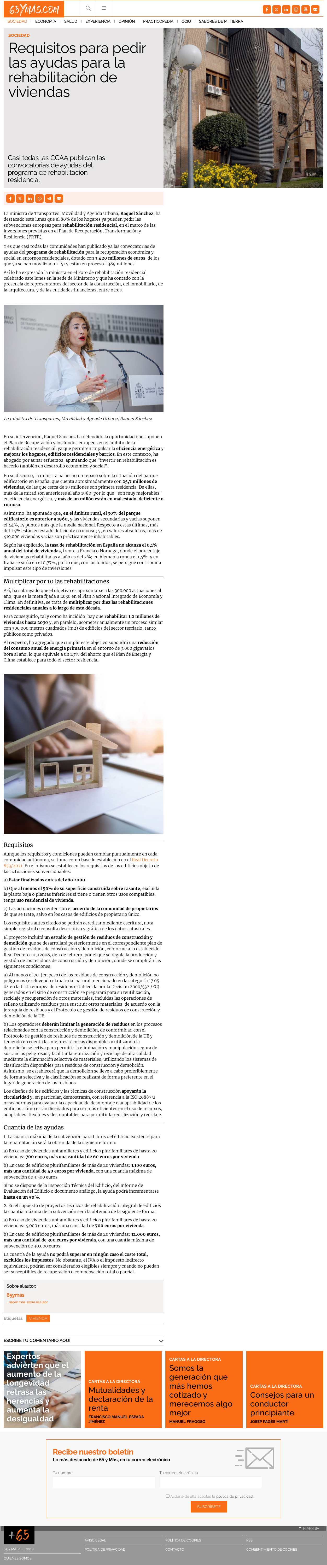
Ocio (186, 23)
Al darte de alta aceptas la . (210, 1496)
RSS (249, 1540)
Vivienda (38, 1318)
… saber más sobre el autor (27, 1302)
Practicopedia (158, 23)
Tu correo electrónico (178, 1472)
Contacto (174, 1549)
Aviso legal (95, 1540)
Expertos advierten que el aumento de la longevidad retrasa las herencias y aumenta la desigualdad (41, 1387)
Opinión (127, 23)
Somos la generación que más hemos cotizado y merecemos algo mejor (201, 1389)
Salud (70, 23)
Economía (45, 23)
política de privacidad (234, 1496)
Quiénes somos (18, 1558)
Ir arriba (309, 1528)
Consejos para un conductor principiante (279, 1403)
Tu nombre (63, 1472)
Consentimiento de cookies (271, 1549)
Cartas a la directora (115, 1381)
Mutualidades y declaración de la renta (120, 1399)
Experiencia (97, 23)
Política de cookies (183, 1540)
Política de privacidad (105, 1549)
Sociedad (17, 23)
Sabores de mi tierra (221, 23)
